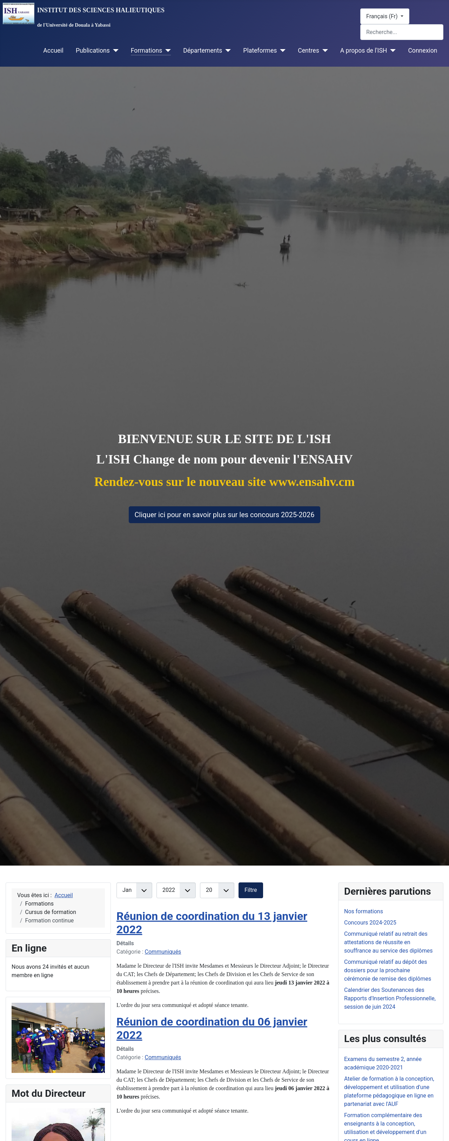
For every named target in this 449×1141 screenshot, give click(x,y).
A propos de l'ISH (363, 50)
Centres (308, 50)
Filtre (250, 890)
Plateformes (260, 50)
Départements (202, 50)
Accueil (53, 50)
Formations (146, 50)
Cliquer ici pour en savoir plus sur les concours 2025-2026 (225, 515)
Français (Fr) (382, 16)
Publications (93, 50)
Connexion (422, 50)
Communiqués (163, 951)
